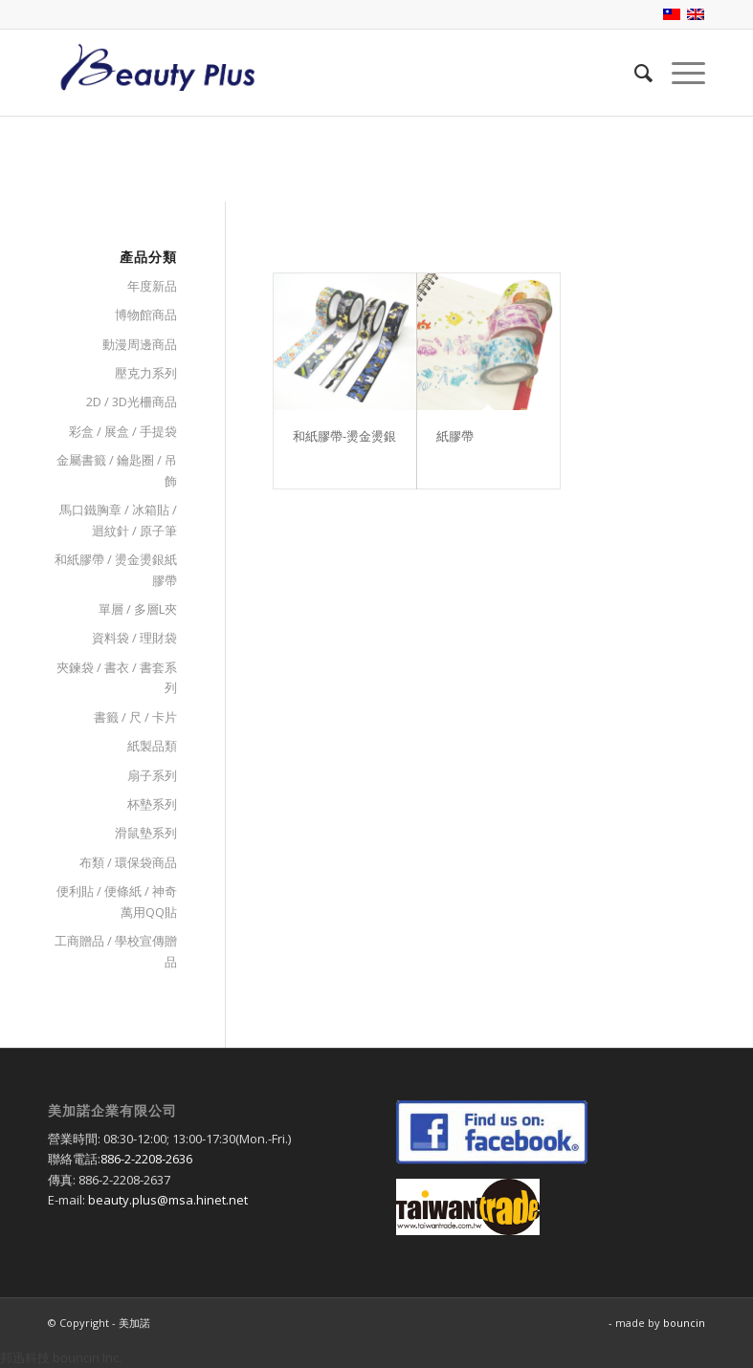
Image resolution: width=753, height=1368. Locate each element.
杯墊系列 (152, 804)
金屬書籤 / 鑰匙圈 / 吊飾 (116, 470)
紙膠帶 (455, 436)
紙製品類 (152, 745)
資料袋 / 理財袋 (134, 637)
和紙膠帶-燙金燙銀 (344, 436)
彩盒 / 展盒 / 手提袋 (123, 431)
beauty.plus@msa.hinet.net (168, 1199)
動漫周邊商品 (139, 344)
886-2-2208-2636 (146, 1158)
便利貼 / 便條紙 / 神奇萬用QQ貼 (116, 901)
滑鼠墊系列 (146, 832)
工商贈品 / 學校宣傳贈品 (116, 950)
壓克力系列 (146, 372)
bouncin (684, 1322)
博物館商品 (146, 314)
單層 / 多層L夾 (138, 609)
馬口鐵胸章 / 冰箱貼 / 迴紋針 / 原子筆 (118, 519)
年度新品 (152, 285)
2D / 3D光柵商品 (131, 401)
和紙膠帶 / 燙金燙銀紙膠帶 (116, 569)
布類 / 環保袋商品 (128, 862)
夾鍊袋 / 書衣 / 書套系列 (116, 677)
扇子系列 (152, 775)
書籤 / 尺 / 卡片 (135, 717)
